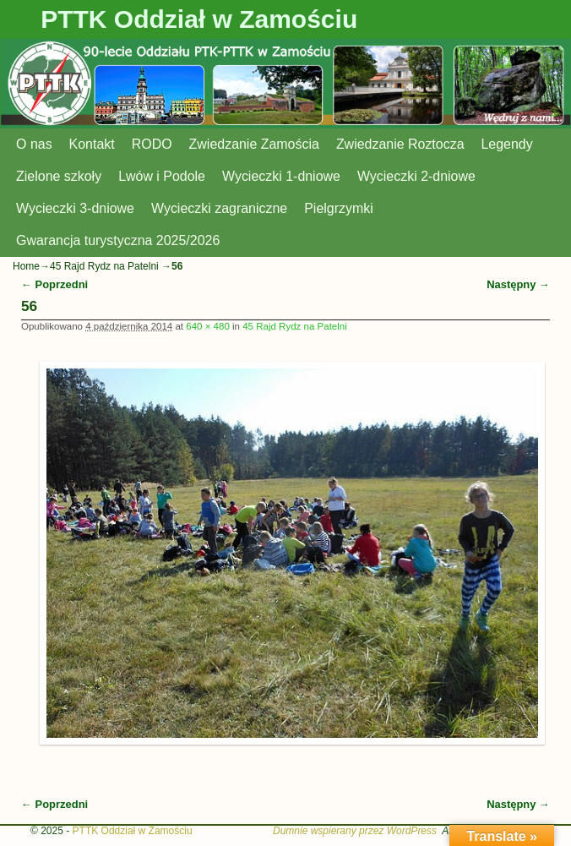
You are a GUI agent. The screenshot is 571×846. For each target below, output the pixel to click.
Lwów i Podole (161, 176)
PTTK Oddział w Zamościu (199, 19)
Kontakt (92, 144)
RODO (152, 144)
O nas (34, 144)
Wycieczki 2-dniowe (416, 176)
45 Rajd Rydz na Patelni (104, 266)
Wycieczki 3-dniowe (75, 208)
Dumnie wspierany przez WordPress (355, 831)
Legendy (507, 144)
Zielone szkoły (58, 176)
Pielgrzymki (338, 208)
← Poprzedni (54, 284)
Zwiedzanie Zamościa (254, 144)
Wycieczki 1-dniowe (281, 176)
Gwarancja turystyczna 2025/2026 (118, 240)
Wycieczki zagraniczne (219, 208)
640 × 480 (208, 326)
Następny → (518, 284)
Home (26, 266)
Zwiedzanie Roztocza (400, 144)
